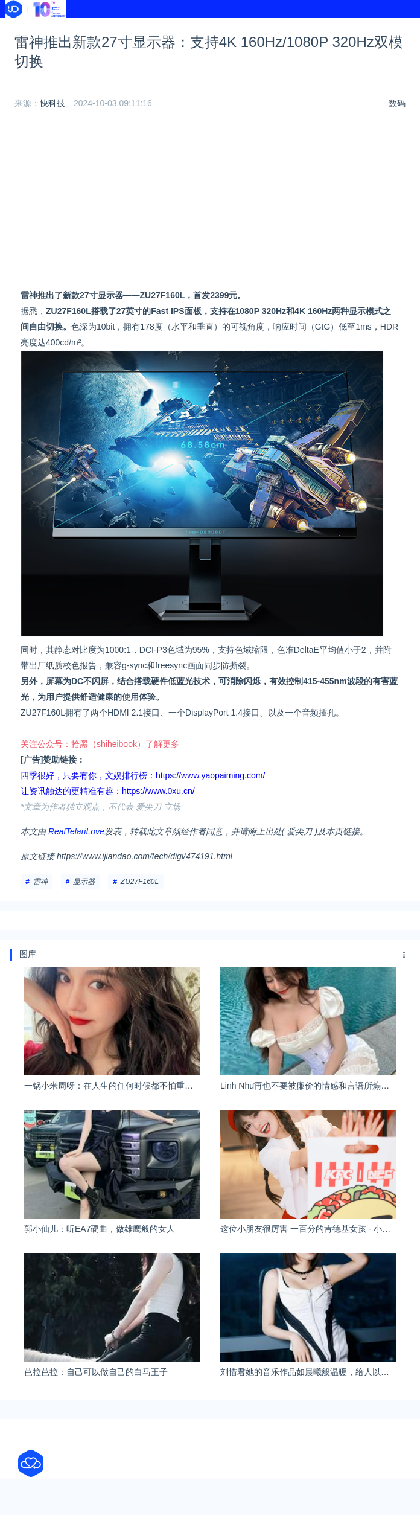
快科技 (52, 103)
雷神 (40, 881)
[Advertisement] (210, 202)
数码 (397, 103)
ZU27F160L (140, 881)
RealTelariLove (76, 831)
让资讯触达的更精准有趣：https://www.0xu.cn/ (108, 791)
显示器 (84, 881)
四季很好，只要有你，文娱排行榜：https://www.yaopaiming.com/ (143, 775)
